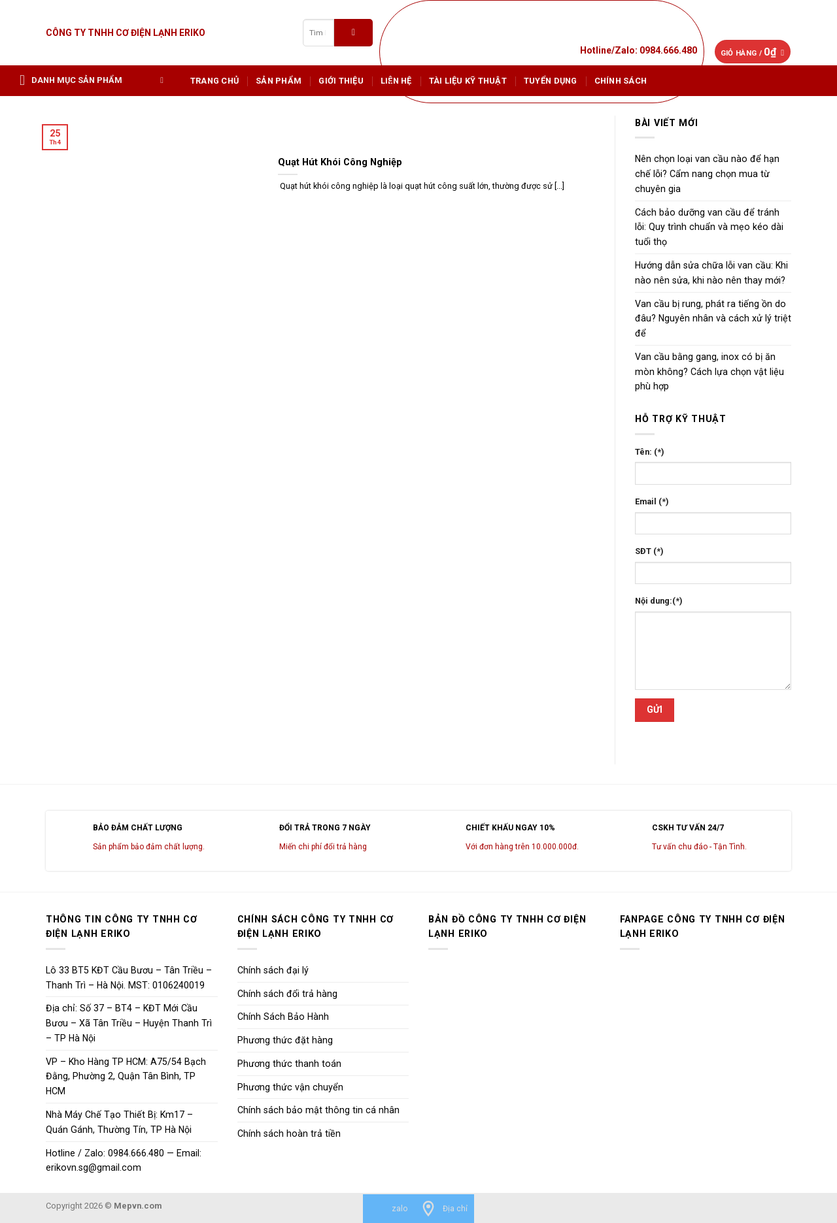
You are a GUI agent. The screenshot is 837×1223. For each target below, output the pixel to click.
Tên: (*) (649, 452)
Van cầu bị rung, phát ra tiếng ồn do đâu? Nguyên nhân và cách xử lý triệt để (713, 319)
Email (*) (652, 501)
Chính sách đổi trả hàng (287, 993)
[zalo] (388, 1208)
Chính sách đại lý (273, 970)
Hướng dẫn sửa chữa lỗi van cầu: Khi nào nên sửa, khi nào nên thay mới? (711, 272)
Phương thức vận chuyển (290, 1087)
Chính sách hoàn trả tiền (289, 1133)
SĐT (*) (649, 551)
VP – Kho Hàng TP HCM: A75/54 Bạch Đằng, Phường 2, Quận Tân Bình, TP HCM (126, 1076)
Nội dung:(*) (659, 601)
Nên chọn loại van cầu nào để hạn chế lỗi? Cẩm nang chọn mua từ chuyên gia (707, 174)
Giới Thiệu (341, 81)
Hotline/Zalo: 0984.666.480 (638, 50)
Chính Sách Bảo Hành (283, 1016)
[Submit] (353, 32)
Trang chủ (214, 81)
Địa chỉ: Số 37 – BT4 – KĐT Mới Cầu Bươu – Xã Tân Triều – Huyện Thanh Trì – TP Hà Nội (129, 1023)
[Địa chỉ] (444, 1208)
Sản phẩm (278, 81)
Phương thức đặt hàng (285, 1040)
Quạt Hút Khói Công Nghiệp (340, 162)
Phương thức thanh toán (289, 1063)
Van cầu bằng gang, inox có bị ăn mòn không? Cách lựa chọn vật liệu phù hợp (709, 371)
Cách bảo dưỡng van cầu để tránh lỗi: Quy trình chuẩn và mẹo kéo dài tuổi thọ (709, 227)
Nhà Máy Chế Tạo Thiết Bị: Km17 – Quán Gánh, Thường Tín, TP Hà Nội (119, 1122)
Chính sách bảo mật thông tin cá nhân (318, 1110)
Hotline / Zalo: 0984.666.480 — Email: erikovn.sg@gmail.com (123, 1160)
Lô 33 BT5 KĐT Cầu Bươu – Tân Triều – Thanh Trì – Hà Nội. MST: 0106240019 (129, 977)
